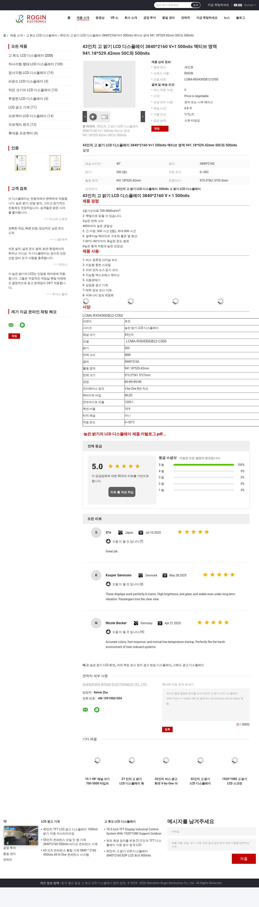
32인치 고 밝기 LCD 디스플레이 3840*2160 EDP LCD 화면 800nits (200, 781)
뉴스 (227, 17)
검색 (195, 5)
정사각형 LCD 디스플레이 (27, 73)
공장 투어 (149, 17)
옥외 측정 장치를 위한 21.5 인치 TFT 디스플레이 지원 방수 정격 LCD (133, 843)
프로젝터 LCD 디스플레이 (27, 116)
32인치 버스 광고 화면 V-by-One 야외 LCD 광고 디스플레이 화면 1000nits (166, 781)
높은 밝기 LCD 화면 (102, 665)
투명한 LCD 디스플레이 (25, 99)
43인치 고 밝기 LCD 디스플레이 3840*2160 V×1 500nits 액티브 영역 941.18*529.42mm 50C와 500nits (110, 131)
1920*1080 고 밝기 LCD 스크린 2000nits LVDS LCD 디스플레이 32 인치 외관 (234, 781)
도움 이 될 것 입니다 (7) (127, 541)
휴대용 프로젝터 (20, 133)
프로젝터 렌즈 (18, 125)
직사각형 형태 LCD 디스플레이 (31, 64)
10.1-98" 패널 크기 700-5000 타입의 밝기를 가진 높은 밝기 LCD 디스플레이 (97, 781)
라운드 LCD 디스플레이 (25, 81)
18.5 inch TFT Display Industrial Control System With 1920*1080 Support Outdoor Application (133, 832)
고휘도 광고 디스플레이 (188, 665)
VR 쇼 (114, 17)
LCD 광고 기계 (19, 107)
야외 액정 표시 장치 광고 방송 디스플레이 (144, 665)
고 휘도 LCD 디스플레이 (41, 35)
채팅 (157, 128)
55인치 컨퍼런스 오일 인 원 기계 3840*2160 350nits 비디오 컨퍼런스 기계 (70, 842)
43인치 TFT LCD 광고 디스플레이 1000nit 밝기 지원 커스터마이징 (70, 831)
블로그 (240, 17)
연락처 (185, 17)
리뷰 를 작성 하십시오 (122, 493)
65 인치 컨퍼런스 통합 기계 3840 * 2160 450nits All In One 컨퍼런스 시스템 (69, 852)
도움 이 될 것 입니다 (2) (127, 584)
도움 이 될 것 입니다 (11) (128, 632)
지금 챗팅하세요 (218, 5)
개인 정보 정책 (49, 883)
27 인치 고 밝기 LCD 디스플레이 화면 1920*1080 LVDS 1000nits (131, 781)
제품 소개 (83, 17)
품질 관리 (168, 17)
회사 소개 (130, 17)
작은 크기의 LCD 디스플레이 (29, 90)
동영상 (100, 17)
